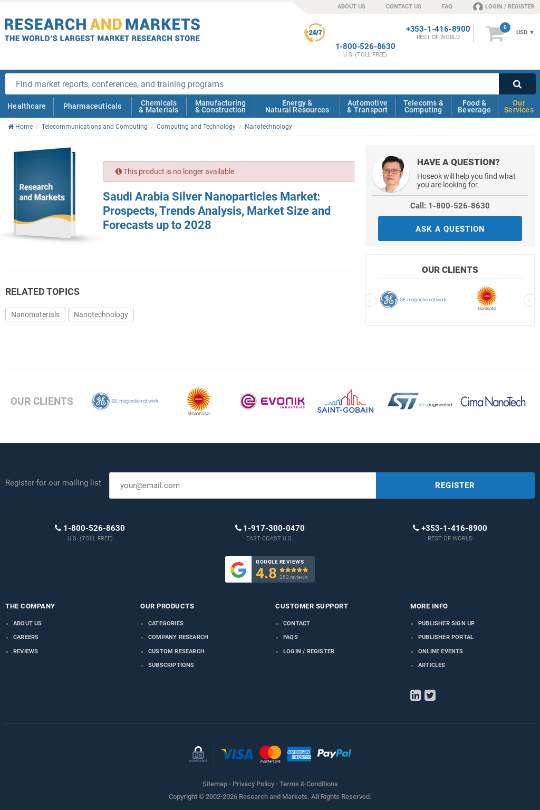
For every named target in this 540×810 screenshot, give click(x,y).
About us (27, 623)
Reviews (25, 651)
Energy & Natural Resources (297, 106)
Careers (25, 637)
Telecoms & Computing (423, 106)
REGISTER (455, 485)
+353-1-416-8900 (438, 29)
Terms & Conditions (308, 784)
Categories (166, 623)
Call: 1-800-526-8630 (450, 206)
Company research (178, 637)
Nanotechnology (101, 314)
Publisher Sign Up (446, 623)
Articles (432, 665)
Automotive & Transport (367, 106)
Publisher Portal (446, 637)
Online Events (441, 651)
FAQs (290, 637)
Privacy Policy (253, 784)
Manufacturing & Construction (220, 106)
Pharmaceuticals (92, 106)
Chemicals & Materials (158, 106)
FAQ (447, 6)
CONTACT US (403, 6)
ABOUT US (351, 6)
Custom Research (176, 651)
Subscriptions (171, 665)
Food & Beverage (474, 106)
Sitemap (214, 784)
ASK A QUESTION (450, 229)
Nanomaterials (35, 314)
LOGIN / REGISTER (504, 6)
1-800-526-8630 (365, 46)
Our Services (519, 106)
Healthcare (26, 106)
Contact (296, 623)
